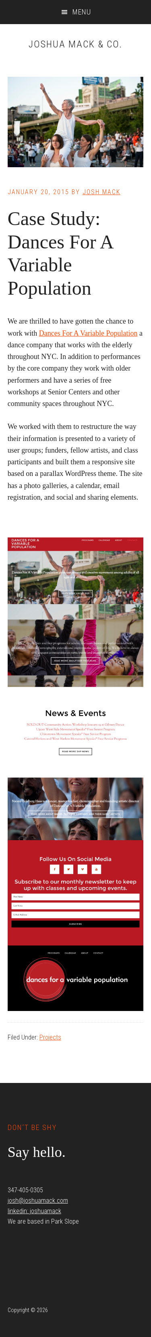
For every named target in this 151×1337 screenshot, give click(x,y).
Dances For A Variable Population (88, 333)
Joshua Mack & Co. (75, 44)
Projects (50, 1037)
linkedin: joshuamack (34, 1211)
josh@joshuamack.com (38, 1200)
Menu (81, 12)
